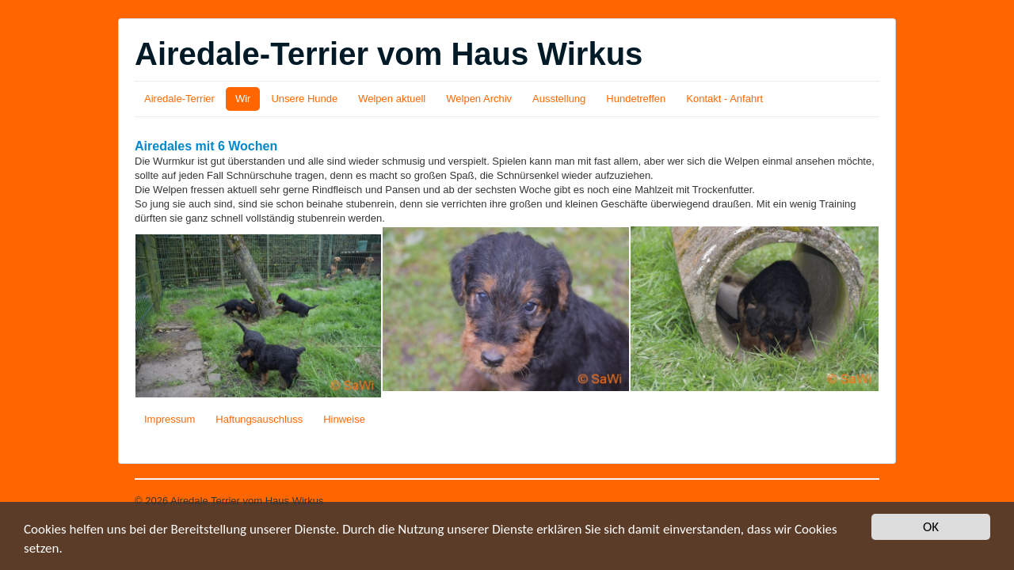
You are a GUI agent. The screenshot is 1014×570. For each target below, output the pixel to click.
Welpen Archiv (479, 98)
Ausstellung (558, 98)
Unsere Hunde (304, 98)
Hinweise (344, 419)
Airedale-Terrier (179, 98)
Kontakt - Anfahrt (724, 98)
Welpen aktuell (391, 98)
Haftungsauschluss (259, 419)
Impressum (169, 419)
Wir (243, 98)
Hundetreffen (635, 98)
